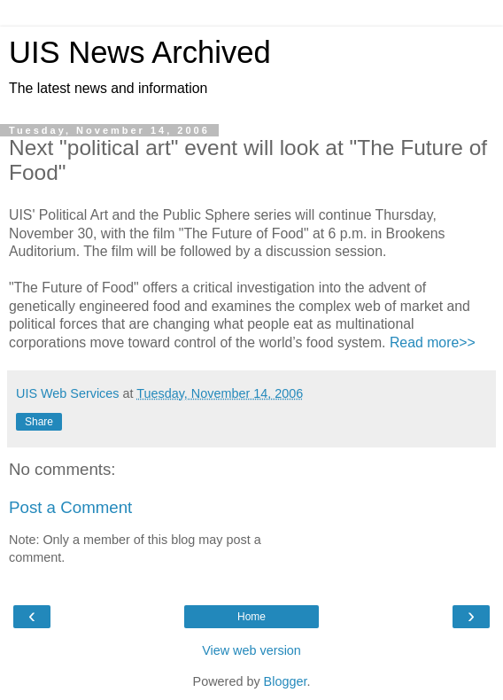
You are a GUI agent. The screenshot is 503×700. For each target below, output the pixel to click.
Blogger (285, 681)
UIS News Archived (140, 52)
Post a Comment (70, 507)
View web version (251, 650)
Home (251, 617)
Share (39, 422)
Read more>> (433, 342)
